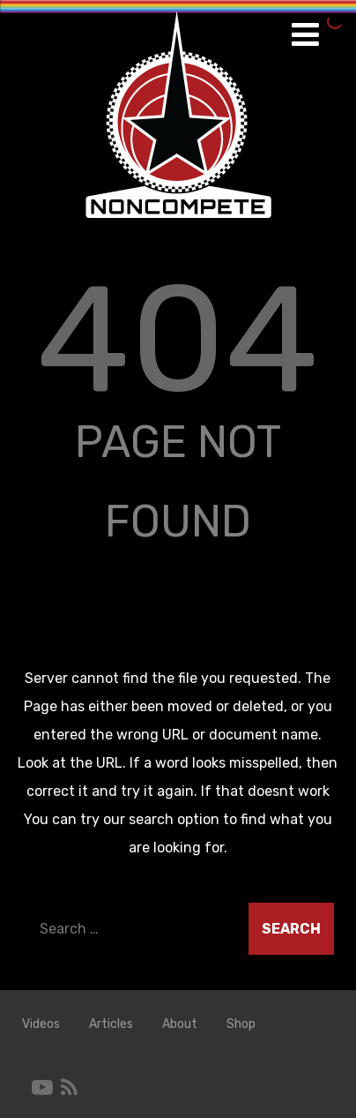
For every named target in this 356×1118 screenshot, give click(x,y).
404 (178, 340)
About (179, 1024)
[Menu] (305, 35)
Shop (241, 1024)
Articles (111, 1024)
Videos (41, 1024)
